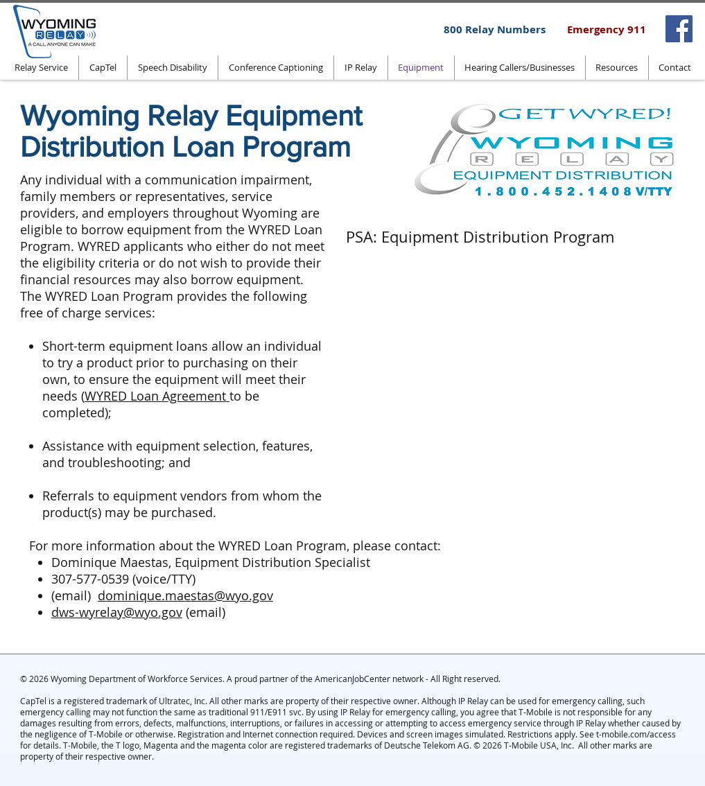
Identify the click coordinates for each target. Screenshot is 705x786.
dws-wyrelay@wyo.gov (116, 612)
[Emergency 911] (606, 29)
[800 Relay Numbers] (495, 29)
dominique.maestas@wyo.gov (185, 595)
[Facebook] (679, 28)
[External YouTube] (519, 368)
